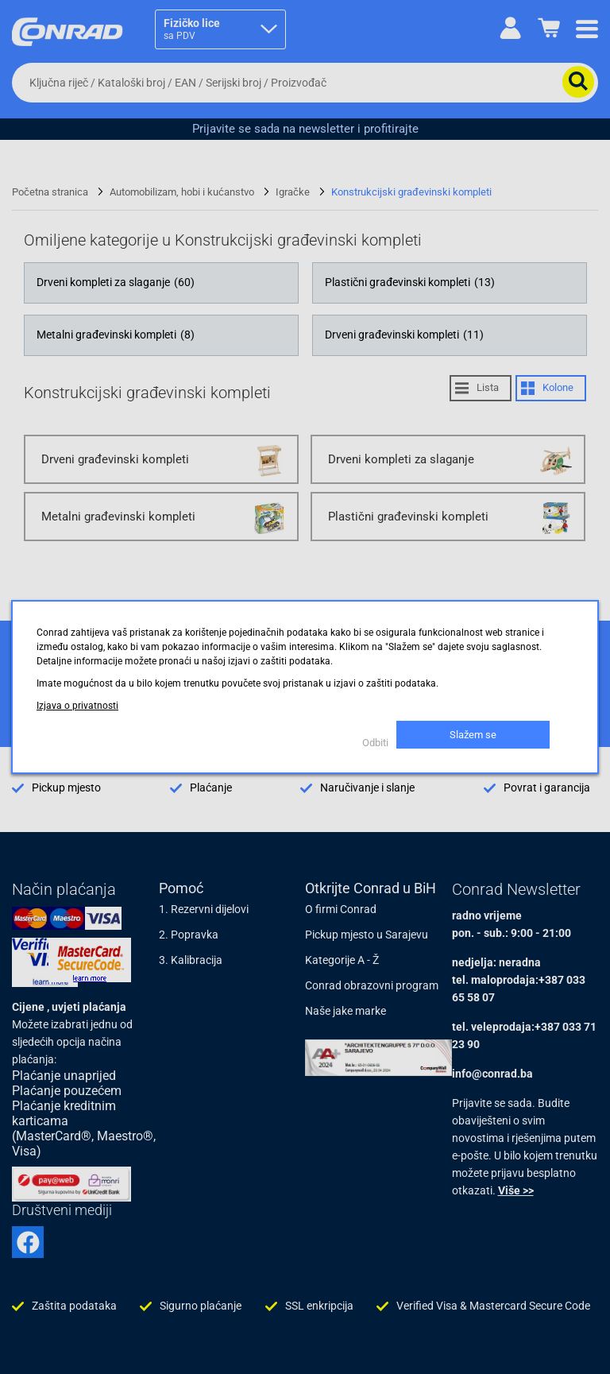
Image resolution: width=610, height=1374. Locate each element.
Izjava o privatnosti (77, 705)
